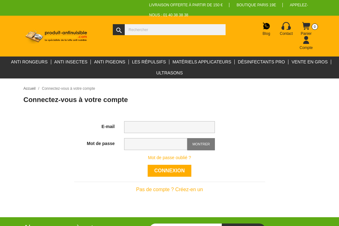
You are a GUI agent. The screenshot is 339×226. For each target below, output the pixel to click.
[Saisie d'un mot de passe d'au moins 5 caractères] (155, 144)
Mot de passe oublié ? (169, 157)
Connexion (169, 170)
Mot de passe (101, 143)
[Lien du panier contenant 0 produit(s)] (306, 29)
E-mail (108, 126)
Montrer (201, 144)
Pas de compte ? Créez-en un (169, 189)
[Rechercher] (169, 29)
